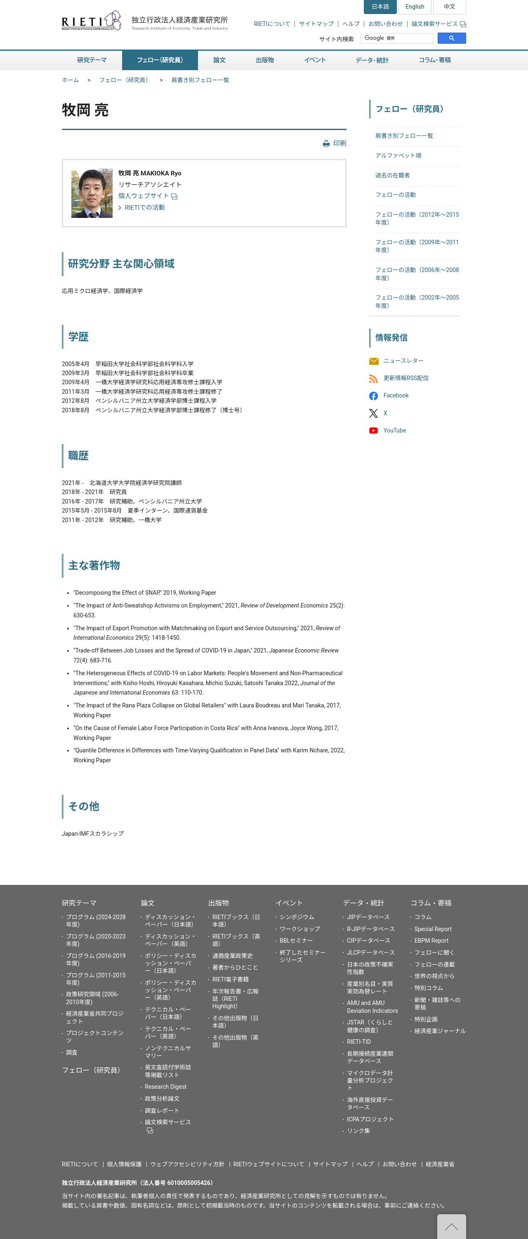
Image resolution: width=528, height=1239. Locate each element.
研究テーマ (92, 60)
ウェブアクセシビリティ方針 (187, 1164)
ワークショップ (300, 929)
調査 (72, 1052)
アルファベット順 (398, 155)
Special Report (433, 929)
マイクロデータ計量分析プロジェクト (370, 1080)
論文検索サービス (439, 24)
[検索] (398, 38)
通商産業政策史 (232, 956)
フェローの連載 (435, 964)
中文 (449, 6)
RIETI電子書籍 (230, 979)
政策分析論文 (162, 1098)
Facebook (396, 396)
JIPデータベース (368, 917)
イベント (315, 60)
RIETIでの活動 (145, 207)
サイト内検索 (336, 39)
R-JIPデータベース (371, 929)
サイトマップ (316, 24)
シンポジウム (297, 917)
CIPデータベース (368, 940)
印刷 (339, 143)
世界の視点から (435, 976)
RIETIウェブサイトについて (268, 1164)
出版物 (265, 60)
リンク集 (358, 1131)
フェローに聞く (435, 952)
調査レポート (162, 1110)
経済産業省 (440, 1164)
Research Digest (165, 1086)
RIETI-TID (359, 1041)
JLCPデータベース (371, 952)
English (414, 6)
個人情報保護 (124, 1164)
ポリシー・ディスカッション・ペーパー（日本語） (170, 963)
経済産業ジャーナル (440, 1031)
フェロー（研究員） (160, 60)
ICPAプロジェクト (370, 1119)
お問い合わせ (385, 24)
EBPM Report (432, 940)
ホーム (70, 80)
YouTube (395, 430)
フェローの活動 (395, 195)
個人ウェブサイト (147, 196)
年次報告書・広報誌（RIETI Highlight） (235, 999)
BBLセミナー (296, 940)
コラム (423, 917)
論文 (219, 60)
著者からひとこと (235, 967)
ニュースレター (404, 360)
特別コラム (429, 988)
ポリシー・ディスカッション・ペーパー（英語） (170, 990)
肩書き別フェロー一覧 (200, 80)
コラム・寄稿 (435, 60)
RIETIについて (272, 24)
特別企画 (426, 1019)
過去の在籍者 (392, 175)
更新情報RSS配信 (406, 378)
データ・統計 (372, 60)
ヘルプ (351, 24)
